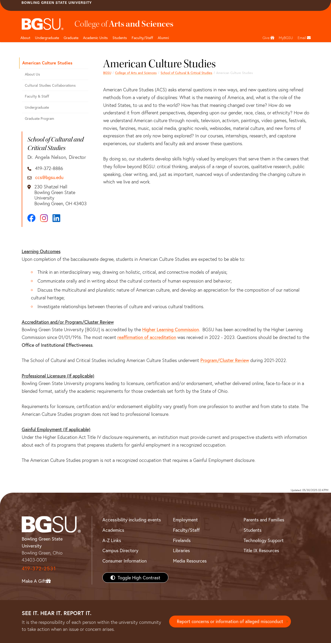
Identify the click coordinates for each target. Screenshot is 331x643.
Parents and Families (264, 519)
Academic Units (95, 37)
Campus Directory (120, 550)
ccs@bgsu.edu (49, 177)
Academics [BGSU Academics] (113, 530)
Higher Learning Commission (170, 329)
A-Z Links (111, 540)
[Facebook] (31, 218)
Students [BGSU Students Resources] (252, 530)
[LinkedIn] (56, 218)
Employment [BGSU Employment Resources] (185, 519)
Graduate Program (39, 118)
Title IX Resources (261, 550)
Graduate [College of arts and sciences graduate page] (71, 37)
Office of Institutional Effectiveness (57, 345)
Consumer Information (124, 561)
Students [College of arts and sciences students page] (119, 37)
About (25, 37)
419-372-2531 (39, 568)
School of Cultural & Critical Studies (186, 73)
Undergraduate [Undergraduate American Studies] (37, 107)
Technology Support (264, 540)
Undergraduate (47, 37)
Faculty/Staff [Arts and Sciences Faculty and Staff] (142, 37)
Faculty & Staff (37, 96)
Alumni (163, 37)
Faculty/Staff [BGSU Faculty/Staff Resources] (186, 530)
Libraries (181, 550)
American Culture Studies (47, 62)
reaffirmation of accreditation (146, 337)
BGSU (107, 73)
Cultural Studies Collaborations (50, 85)
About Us (32, 74)
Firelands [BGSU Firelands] (182, 540)
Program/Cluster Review (224, 360)
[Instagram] (44, 218)
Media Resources (190, 561)
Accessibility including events (131, 519)
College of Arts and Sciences (136, 73)
